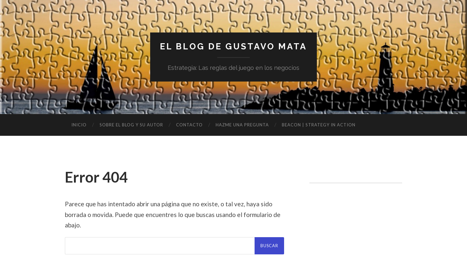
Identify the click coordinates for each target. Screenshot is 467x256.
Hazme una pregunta (242, 126)
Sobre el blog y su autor (131, 126)
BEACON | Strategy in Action (318, 126)
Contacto (189, 126)
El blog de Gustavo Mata (233, 47)
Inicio (79, 126)
